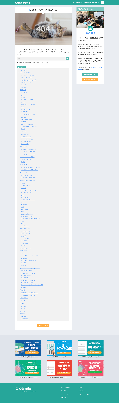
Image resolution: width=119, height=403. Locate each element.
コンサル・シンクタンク (28, 100)
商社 (22, 202)
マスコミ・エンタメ (27, 192)
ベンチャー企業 (25, 231)
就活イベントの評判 (27, 270)
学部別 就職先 (25, 243)
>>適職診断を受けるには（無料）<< (28, 377)
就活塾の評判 (25, 278)
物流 (22, 211)
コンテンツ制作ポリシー (67, 393)
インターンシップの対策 (28, 154)
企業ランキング (25, 233)
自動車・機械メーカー (27, 214)
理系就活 (23, 300)
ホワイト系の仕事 (26, 137)
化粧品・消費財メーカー (28, 200)
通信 (22, 107)
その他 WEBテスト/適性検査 (29, 126)
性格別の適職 (25, 144)
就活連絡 (23, 263)
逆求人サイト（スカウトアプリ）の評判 (32, 285)
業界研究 (23, 245)
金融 (22, 221)
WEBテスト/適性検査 (27, 124)
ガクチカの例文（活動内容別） (30, 170)
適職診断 (23, 287)
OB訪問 (23, 253)
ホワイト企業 (24, 172)
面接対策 (22, 313)
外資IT (23, 102)
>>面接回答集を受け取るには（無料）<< (59, 377)
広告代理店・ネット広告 (28, 104)
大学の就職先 (25, 238)
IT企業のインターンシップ (29, 80)
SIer (22, 95)
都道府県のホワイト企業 (28, 178)
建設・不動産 (25, 209)
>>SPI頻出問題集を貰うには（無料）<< (28, 357)
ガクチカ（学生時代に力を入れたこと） (31, 167)
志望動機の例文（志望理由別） (30, 293)
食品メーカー (25, 226)
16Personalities (24, 70)
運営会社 (81, 390)
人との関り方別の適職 (27, 139)
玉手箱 (23, 129)
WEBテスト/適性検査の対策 (28, 114)
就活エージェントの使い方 (29, 260)
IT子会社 (23, 85)
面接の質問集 (25, 319)
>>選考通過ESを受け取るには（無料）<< (91, 357)
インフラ (23, 188)
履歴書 (23, 162)
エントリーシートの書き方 (27, 157)
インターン (100, 67)
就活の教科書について (90, 74)
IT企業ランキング (26, 82)
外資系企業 (24, 204)
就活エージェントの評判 (28, 273)
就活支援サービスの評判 (28, 280)
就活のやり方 (24, 250)
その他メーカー (25, 185)
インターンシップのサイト (29, 149)
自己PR (22, 303)
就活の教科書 (90, 33)
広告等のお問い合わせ (90, 79)
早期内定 (23, 265)
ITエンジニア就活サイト (28, 77)
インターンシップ (25, 146)
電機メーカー (25, 111)
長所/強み (24, 308)
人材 (22, 195)
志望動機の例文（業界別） (29, 295)
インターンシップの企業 (28, 152)
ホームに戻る (43, 325)
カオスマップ (24, 165)
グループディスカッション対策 (30, 256)
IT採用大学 (23, 90)
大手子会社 (24, 241)
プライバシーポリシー (84, 393)
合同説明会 (24, 258)
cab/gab (23, 117)
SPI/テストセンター (27, 119)
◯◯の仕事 (23, 131)
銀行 (22, 223)
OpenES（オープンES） (28, 159)
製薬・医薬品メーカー (27, 216)
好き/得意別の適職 (26, 141)
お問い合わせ (95, 2)
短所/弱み (24, 306)
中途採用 (80, 69)
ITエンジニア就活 (25, 72)
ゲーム (23, 97)
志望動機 (22, 290)
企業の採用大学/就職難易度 (28, 180)
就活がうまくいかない (26, 248)
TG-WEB (23, 122)
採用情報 (63, 390)
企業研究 (23, 236)
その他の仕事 (25, 134)
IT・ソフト (24, 92)
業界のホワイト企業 (27, 175)
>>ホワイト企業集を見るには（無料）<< (59, 357)
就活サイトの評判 (26, 275)
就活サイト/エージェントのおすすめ (30, 268)
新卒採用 (93, 67)
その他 (23, 183)
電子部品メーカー (26, 109)
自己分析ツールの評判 (27, 282)
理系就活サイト (24, 298)
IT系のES (24, 87)
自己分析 (22, 311)
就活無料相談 (87, 2)
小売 (22, 207)
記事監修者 (82, 387)
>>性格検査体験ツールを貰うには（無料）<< (90, 377)
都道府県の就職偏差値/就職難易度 (31, 219)
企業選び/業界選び (25, 228)
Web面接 (23, 316)
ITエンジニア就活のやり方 (29, 75)
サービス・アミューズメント (29, 190)
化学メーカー (25, 197)
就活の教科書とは (77, 2)
